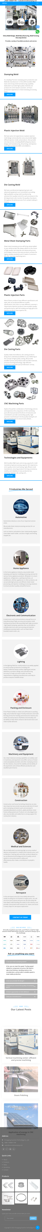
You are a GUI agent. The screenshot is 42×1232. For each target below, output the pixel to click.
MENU (4, 3)
